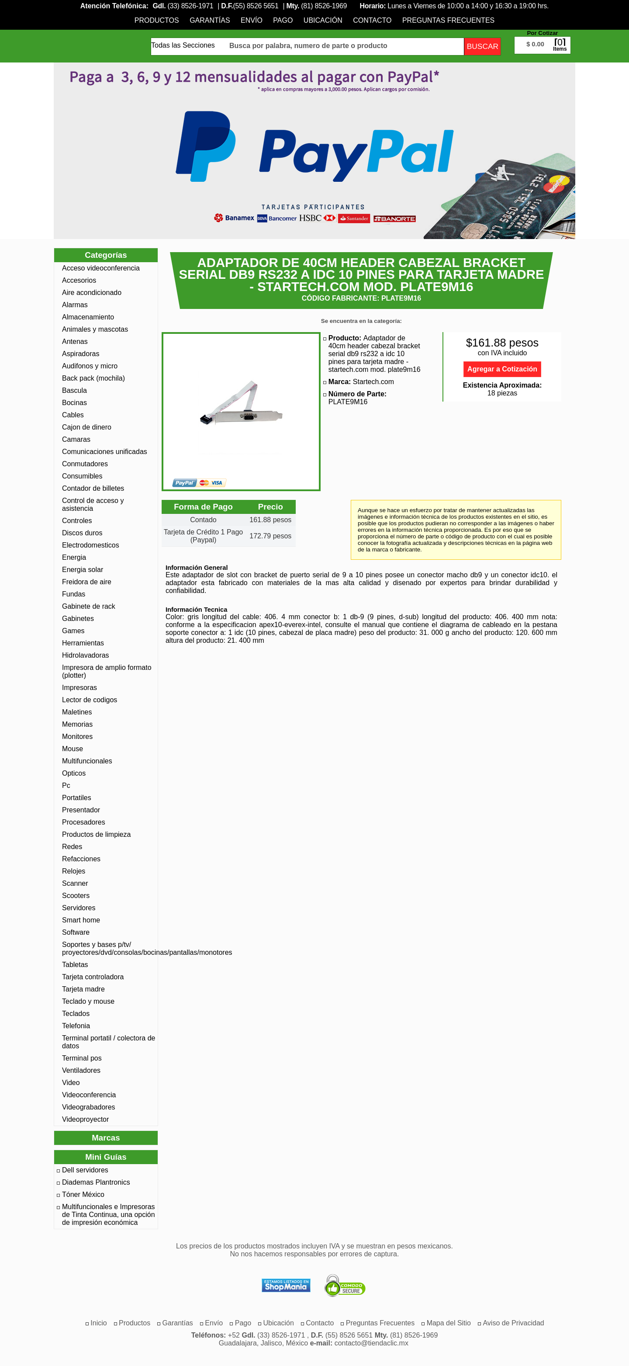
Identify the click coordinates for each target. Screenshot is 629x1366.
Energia (74, 557)
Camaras (76, 439)
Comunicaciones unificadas (104, 451)
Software (76, 932)
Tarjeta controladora (93, 977)
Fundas (73, 594)
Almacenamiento (88, 317)
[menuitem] (157, 20)
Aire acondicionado (91, 292)
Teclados (76, 1013)
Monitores (77, 736)
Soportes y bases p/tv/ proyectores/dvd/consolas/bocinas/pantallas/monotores (109, 948)
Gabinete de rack (88, 606)
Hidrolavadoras (85, 655)
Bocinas (74, 402)
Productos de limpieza (96, 834)
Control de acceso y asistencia (93, 504)
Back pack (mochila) (93, 378)
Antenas (75, 341)
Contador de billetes (93, 488)
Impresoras (79, 687)
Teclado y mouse (88, 1001)
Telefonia (76, 1026)
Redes (72, 846)
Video (71, 1082)
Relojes (73, 871)
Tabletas (75, 964)
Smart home (81, 920)
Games (73, 630)
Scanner (75, 883)
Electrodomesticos (90, 545)
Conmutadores (85, 464)
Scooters (76, 895)
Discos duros (82, 533)
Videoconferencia (89, 1095)
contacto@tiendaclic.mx (371, 1343)
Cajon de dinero (86, 427)
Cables (73, 415)
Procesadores (83, 822)
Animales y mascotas (95, 329)
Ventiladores (81, 1070)
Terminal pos (82, 1058)
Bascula (74, 390)
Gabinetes (78, 618)
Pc (66, 785)
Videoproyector (85, 1119)
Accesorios (79, 280)
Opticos (74, 773)
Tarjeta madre (83, 989)
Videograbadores (88, 1107)
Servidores (78, 908)
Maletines (77, 712)
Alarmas (75, 305)
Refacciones (81, 859)
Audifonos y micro (90, 366)
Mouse (72, 748)
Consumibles (82, 476)
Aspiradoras (80, 353)
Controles (77, 520)
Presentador (81, 810)
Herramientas (83, 643)
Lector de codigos (89, 700)
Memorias (77, 724)
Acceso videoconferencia (101, 268)
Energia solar (82, 569)
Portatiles (76, 797)
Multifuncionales (87, 761)
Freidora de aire (86, 582)
